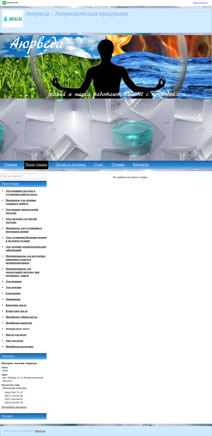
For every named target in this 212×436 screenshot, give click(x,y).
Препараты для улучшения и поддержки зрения (24, 229)
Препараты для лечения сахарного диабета (21, 202)
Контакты (141, 164)
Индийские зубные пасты (21, 316)
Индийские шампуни (19, 322)
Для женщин (14, 281)
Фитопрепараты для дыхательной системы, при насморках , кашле (22, 272)
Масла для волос (16, 334)
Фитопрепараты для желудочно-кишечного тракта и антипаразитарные (26, 259)
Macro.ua (40, 430)
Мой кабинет (200, 2)
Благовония (13, 293)
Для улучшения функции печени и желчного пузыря (26, 239)
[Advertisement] (106, 129)
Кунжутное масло (17, 311)
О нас (98, 164)
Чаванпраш (13, 299)
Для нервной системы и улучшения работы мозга (21, 192)
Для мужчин (13, 287)
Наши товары (36, 164)
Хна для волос (14, 340)
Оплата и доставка (70, 164)
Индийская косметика (19, 346)
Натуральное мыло (17, 328)
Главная (10, 164)
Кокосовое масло (16, 305)
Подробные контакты (13, 407)
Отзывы (118, 164)
